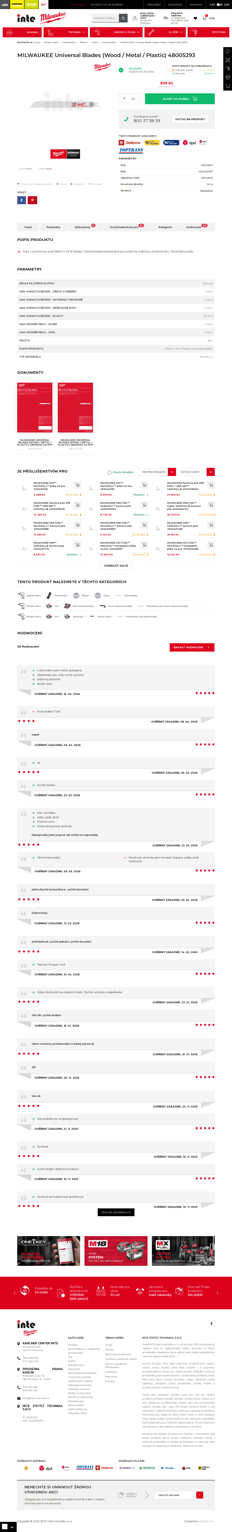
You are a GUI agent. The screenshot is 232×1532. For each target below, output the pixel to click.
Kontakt (110, 1381)
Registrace (175, 4)
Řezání (84, 42)
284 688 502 (30, 1357)
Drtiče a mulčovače (80, 1397)
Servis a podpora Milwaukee (116, 1365)
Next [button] (217, 1293)
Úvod (37, 42)
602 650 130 (30, 1390)
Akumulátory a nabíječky (84, 1348)
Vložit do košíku (180, 98)
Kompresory (76, 1364)
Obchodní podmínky (118, 1354)
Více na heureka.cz (116, 1212)
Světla (72, 1361)
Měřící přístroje (77, 1409)
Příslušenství (69, 42)
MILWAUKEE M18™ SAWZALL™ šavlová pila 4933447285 (182, 525)
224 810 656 (30, 1387)
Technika (65, 32)
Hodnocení (197, 226)
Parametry (53, 227)
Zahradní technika (80, 1385)
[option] (65, 104)
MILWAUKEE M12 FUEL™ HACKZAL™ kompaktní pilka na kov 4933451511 (118, 545)
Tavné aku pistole (79, 1376)
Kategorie (165, 227)
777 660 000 (31, 1361)
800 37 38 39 (147, 120)
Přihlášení (154, 4)
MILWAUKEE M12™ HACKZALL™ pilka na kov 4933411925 (49, 485)
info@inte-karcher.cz (36, 1398)
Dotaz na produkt (190, 119)
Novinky (22, 32)
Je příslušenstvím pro (127, 226)
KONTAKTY (196, 4)
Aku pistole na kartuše (82, 1372)
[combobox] (157, 472)
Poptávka (111, 1371)
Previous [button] (14, 1293)
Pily (70, 1356)
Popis (28, 227)
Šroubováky (75, 1352)
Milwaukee (206, 190)
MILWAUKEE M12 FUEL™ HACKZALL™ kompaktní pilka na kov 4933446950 (183, 545)
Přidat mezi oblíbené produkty (35, 184)
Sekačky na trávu (79, 1389)
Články (109, 1349)
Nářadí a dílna (116, 32)
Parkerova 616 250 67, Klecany (40, 1346)
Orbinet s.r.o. (207, 1521)
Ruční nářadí (76, 1405)
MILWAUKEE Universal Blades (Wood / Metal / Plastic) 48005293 (154, 42)
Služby (165, 32)
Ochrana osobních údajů (121, 1359)
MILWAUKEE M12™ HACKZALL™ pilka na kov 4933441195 (116, 485)
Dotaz (62, 184)
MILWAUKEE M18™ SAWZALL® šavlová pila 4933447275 (49, 545)
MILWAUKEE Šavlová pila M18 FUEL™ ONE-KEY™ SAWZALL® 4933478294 (185, 485)
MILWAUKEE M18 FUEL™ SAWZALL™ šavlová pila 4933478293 (115, 505)
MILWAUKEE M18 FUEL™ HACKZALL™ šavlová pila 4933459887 (116, 525)
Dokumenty (85, 226)
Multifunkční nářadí (80, 1381)
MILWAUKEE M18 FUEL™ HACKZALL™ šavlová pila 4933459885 (49, 525)
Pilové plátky (109, 42)
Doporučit (77, 184)
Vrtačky (73, 1344)
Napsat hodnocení (192, 647)
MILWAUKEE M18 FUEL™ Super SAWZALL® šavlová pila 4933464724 (184, 505)
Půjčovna (208, 32)
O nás (109, 1344)
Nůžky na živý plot (79, 1393)
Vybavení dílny (77, 1413)
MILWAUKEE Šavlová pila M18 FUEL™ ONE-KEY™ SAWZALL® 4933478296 (52, 505)
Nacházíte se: (25, 42)
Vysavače (74, 1368)
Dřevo (95, 42)
